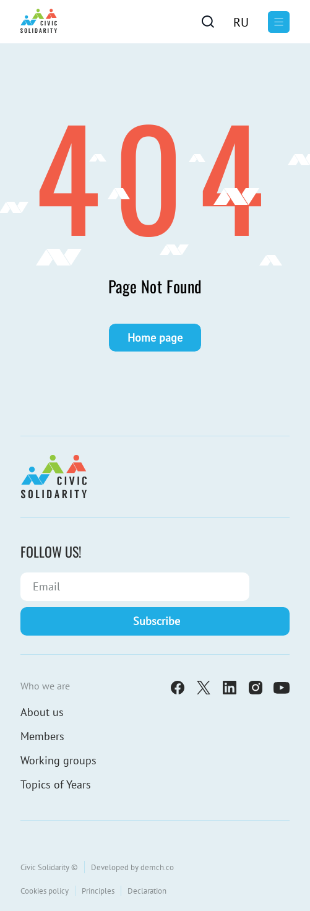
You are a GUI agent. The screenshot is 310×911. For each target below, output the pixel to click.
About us (42, 712)
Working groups (58, 760)
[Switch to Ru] (241, 21)
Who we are (45, 686)
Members (42, 736)
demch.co (157, 867)
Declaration (146, 891)
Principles (98, 891)
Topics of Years (55, 784)
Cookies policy (44, 891)
